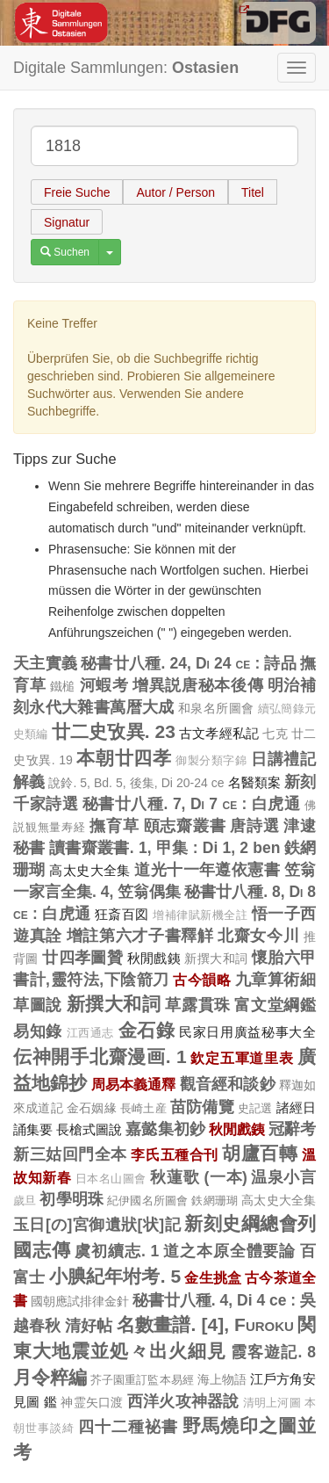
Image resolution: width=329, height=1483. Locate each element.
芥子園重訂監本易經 (142, 1379)
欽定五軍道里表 (241, 1058)
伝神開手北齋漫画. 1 (100, 1056)
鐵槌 (62, 686)
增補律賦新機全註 (200, 915)
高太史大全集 (90, 870)
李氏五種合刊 (174, 1154)
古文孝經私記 (219, 733)
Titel (252, 192)
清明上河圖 (272, 1403)
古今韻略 (202, 979)
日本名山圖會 (111, 1179)
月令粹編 (50, 1377)
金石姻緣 (92, 1108)
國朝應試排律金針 (80, 1301)
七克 (274, 734)
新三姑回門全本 (70, 1154)
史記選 (255, 1108)
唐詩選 (254, 826)
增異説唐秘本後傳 (197, 685)
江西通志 (91, 1033)
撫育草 (114, 826)
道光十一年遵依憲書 (207, 870)
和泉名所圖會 (216, 708)
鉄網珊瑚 (214, 1200)
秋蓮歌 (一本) (198, 1177)
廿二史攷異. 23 (113, 731)
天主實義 (45, 663)
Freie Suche (77, 192)
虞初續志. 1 (117, 1251)
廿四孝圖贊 (82, 957)
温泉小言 (283, 1177)
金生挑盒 (212, 1277)
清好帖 (89, 1326)
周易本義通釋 (133, 1084)
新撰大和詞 (215, 958)
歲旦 (24, 1201)
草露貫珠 (198, 1005)
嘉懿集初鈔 (164, 1129)
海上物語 (222, 1379)
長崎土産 (143, 1108)
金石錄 (146, 1030)
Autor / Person (175, 192)
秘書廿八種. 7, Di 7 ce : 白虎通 (191, 804)
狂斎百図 (122, 914)
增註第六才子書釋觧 (140, 935)
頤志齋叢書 (185, 826)
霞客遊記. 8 (273, 1352)
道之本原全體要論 (229, 1251)
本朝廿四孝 (123, 758)
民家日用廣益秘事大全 (247, 1031)
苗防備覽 (202, 1107)
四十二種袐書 (127, 1427)
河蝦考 (104, 685)
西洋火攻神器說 (183, 1401)
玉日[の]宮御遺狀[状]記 (97, 1224)
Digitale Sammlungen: (126, 67)
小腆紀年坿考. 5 (115, 1276)
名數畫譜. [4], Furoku (205, 1324)
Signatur (66, 222)
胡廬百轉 (259, 1153)
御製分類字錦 (211, 761)
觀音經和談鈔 (227, 1084)
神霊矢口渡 (92, 1402)
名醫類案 (254, 782)
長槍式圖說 (89, 1129)
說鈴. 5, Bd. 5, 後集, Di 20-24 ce (136, 783)
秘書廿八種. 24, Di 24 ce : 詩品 (189, 663)
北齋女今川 (258, 935)
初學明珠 (71, 1199)
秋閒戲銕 (154, 958)
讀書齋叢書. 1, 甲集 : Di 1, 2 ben (164, 848)
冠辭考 (292, 1129)
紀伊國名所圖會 (147, 1200)
